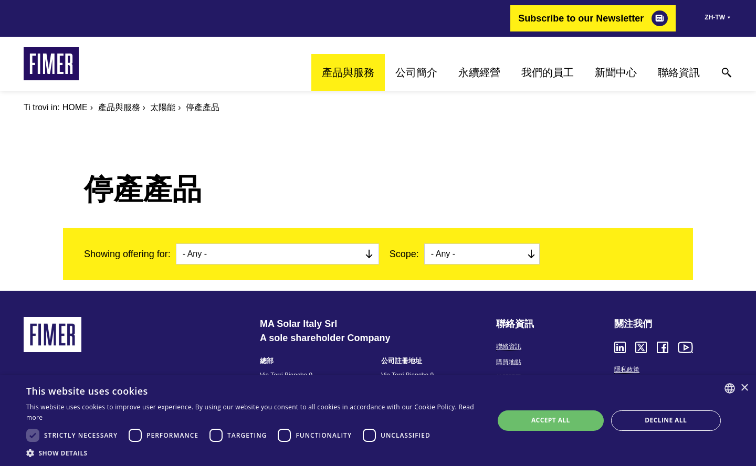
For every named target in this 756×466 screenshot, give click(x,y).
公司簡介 (416, 72)
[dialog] (378, 420)
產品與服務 (348, 72)
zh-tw (715, 17)
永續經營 (479, 72)
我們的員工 (547, 72)
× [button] (744, 388)
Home (75, 107)
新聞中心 (616, 72)
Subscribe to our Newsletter (581, 18)
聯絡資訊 (679, 72)
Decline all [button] (666, 420)
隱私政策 (626, 369)
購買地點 (508, 362)
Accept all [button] (550, 420)
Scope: (404, 254)
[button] (253, 453)
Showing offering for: (127, 254)
